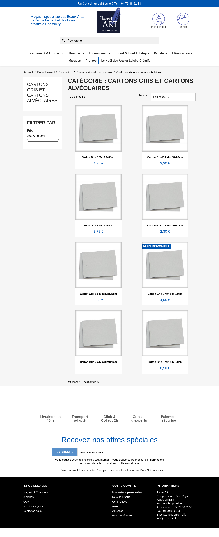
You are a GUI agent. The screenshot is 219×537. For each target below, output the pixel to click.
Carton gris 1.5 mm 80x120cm (98, 293)
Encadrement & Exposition (45, 53)
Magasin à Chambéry (35, 492)
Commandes (119, 501)
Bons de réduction (122, 515)
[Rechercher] (109, 40)
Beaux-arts (76, 53)
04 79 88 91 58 (131, 3)
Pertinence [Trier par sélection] (162, 97)
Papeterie (160, 53)
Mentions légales (33, 506)
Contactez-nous (32, 510)
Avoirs (116, 506)
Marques (75, 60)
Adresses (117, 510)
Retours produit (121, 497)
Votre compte (124, 485)
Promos (91, 60)
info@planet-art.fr (167, 518)
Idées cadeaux (182, 53)
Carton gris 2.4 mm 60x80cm (165, 157)
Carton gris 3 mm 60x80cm (98, 157)
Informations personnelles (127, 492)
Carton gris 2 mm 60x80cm (98, 225)
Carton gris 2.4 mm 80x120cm (98, 361)
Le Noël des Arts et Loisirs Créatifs (125, 60)
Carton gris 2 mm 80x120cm (165, 293)
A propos (28, 497)
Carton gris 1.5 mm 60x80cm (165, 225)
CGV (26, 501)
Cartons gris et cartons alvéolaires (42, 92)
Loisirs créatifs (99, 53)
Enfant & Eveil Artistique (132, 53)
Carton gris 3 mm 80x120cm (165, 361)
